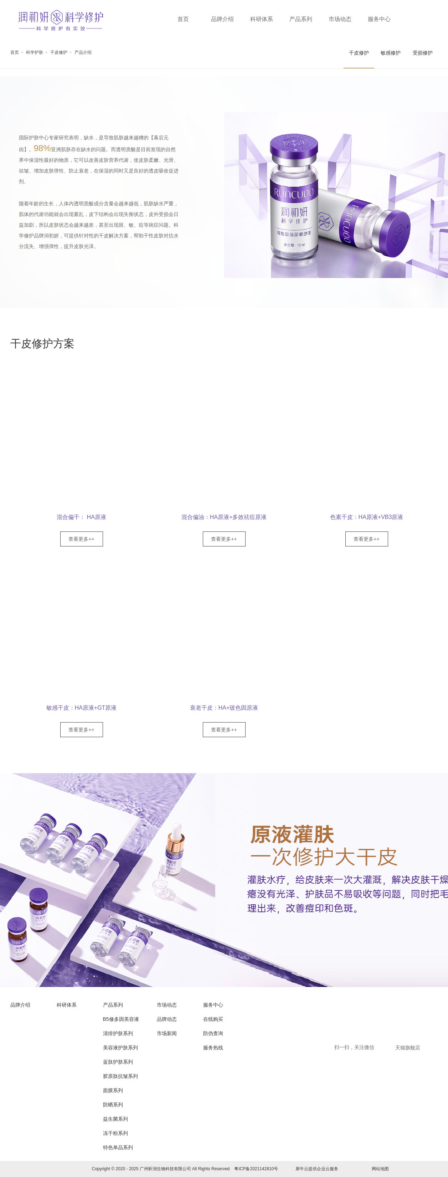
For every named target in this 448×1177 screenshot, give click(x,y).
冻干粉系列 (115, 1133)
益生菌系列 (115, 1119)
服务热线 (213, 1047)
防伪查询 (213, 1033)
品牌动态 (167, 1019)
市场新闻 (167, 1033)
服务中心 (379, 19)
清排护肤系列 (118, 1033)
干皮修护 (58, 52)
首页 (183, 19)
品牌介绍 (222, 19)
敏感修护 (391, 53)
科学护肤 (34, 52)
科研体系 (261, 19)
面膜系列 (113, 1090)
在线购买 (213, 1019)
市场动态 (340, 19)
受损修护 (423, 53)
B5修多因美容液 (121, 1019)
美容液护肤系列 (120, 1047)
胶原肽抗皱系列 (120, 1076)
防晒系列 (113, 1104)
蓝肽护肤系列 (118, 1062)
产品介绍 (83, 52)
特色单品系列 (118, 1147)
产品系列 (300, 19)
